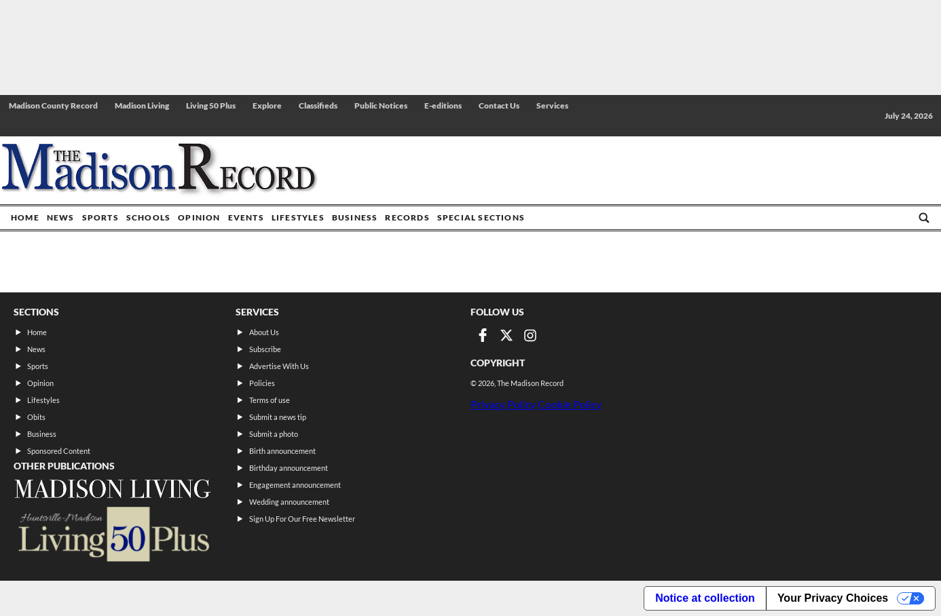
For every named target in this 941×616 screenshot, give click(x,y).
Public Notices (380, 105)
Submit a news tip (277, 416)
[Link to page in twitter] (506, 335)
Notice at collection (705, 598)
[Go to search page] (924, 217)
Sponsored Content (58, 450)
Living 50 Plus (211, 105)
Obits (36, 416)
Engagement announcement (295, 484)
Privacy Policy (503, 404)
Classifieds (318, 105)
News (61, 217)
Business (355, 217)
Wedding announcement (289, 501)
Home (25, 217)
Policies (262, 383)
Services (552, 105)
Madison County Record (53, 105)
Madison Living (142, 105)
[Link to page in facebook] (483, 335)
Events (246, 217)
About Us (264, 332)
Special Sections (481, 217)
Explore (267, 105)
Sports (100, 217)
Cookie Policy (570, 404)
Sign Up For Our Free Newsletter (302, 518)
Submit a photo (273, 433)
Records (407, 217)
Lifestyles (298, 217)
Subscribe (265, 349)
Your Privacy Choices (832, 598)
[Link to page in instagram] (530, 335)
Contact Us (499, 105)
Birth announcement (282, 450)
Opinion (199, 217)
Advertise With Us (279, 366)
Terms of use (269, 400)
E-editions (443, 105)
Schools (148, 217)
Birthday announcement (288, 467)
